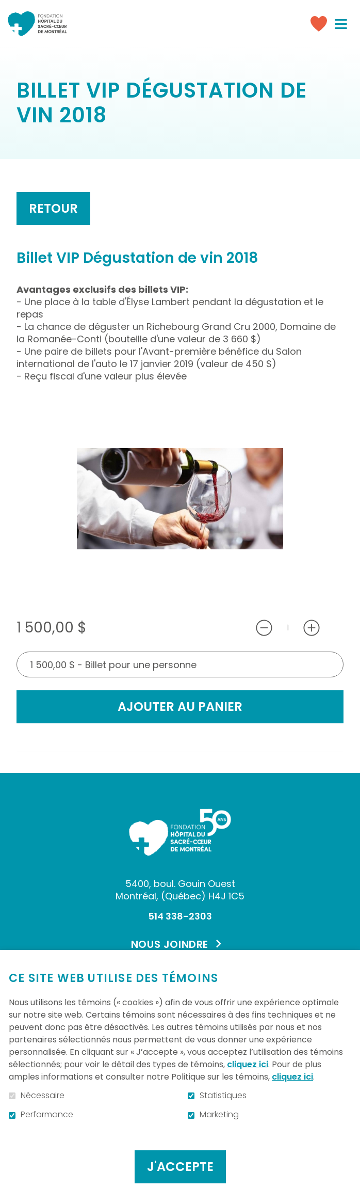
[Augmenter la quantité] (311, 628)
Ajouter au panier (180, 706)
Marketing (219, 1114)
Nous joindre (169, 944)
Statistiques (223, 1095)
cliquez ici (247, 1064)
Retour (53, 208)
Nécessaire (42, 1095)
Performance (47, 1114)
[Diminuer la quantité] (264, 628)
